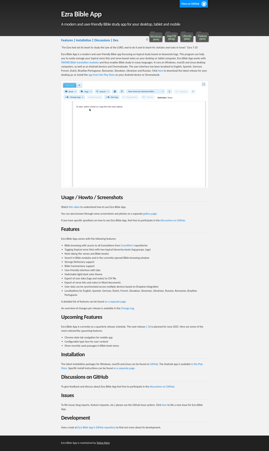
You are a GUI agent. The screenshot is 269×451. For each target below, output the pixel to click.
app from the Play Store (102, 74)
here (160, 70)
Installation (83, 40)
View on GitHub (190, 3)
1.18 (148, 326)
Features (67, 40)
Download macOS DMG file (171, 37)
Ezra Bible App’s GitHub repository (97, 427)
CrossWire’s (127, 245)
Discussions (102, 40)
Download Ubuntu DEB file (186, 37)
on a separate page (115, 301)
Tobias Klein (103, 442)
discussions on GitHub (172, 220)
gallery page (150, 213)
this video (74, 207)
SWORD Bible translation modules (80, 62)
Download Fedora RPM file (202, 37)
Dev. (116, 40)
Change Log (127, 308)
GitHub (154, 364)
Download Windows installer (155, 37)
